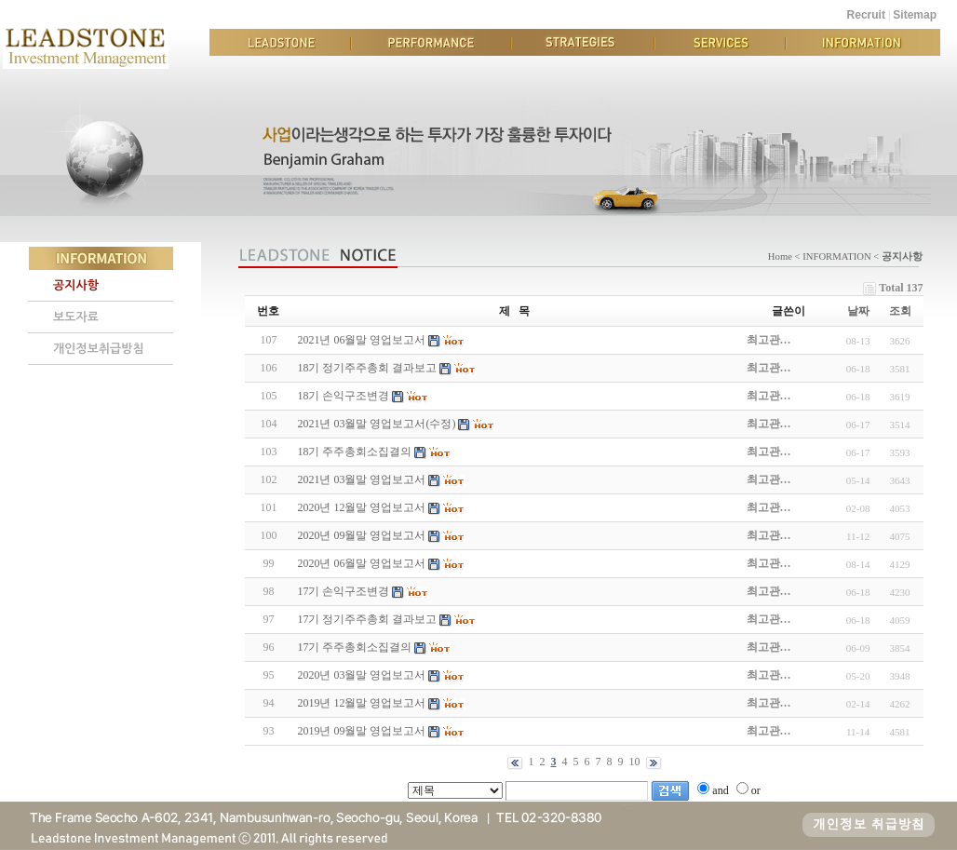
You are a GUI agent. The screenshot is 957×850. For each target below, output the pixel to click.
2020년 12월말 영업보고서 (361, 507)
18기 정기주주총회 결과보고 (367, 367)
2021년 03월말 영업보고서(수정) (376, 423)
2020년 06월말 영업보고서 (361, 563)
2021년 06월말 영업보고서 (361, 339)
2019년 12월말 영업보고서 (361, 702)
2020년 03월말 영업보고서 (361, 674)
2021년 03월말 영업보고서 (361, 479)
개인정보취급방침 (98, 349)
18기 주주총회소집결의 (354, 451)
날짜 (858, 310)
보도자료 (76, 317)
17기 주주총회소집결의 (354, 647)
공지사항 (76, 285)
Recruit (866, 14)
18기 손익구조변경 (343, 395)
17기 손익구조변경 (343, 591)
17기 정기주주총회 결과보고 (367, 619)
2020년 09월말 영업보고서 (361, 535)
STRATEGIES (582, 42)
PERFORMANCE (431, 42)
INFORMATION (863, 42)
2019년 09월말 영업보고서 (361, 730)
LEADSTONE (280, 42)
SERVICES (720, 42)
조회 (900, 310)
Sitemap (915, 14)
